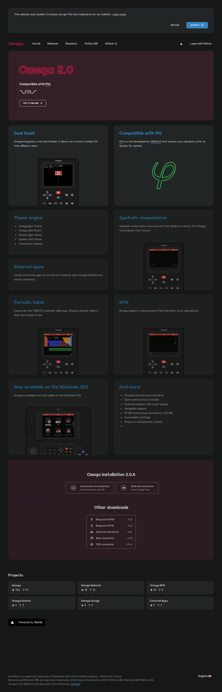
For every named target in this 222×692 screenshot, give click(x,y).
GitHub (99, 43)
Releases (49, 43)
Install (35, 43)
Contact (75, 683)
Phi (47, 84)
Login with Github (202, 43)
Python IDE (82, 43)
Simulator (65, 43)
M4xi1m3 (156, 141)
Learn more (119, 14)
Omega (15, 43)
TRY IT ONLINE (33, 103)
